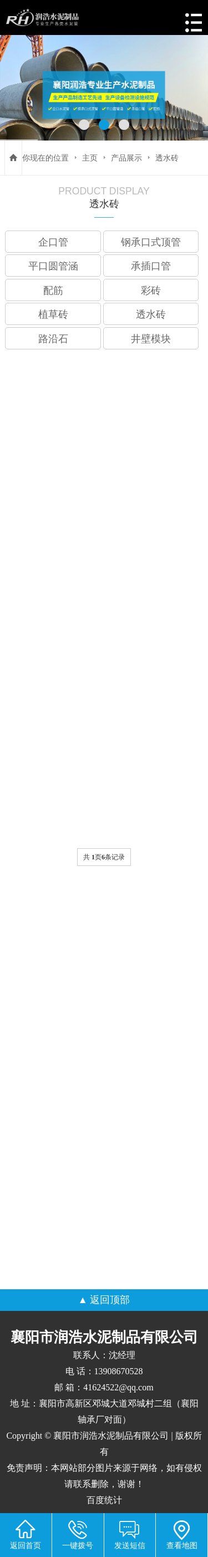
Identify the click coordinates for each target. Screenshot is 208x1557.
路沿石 (53, 338)
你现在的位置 (45, 157)
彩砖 (151, 290)
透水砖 (167, 157)
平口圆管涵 (53, 266)
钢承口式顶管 (151, 242)
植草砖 (53, 314)
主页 (90, 157)
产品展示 (126, 157)
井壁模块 (151, 338)
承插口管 (151, 266)
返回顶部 (110, 1299)
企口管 (53, 242)
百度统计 (104, 1500)
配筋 (53, 290)
